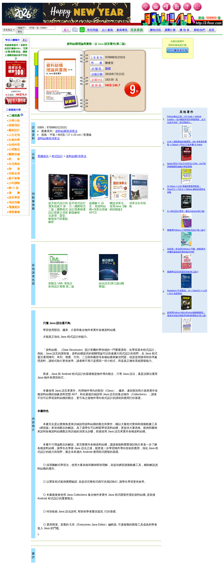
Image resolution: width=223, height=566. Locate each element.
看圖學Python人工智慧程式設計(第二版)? (186, 230)
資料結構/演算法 (76, 156)
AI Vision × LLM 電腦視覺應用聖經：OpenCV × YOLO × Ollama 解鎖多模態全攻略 (186, 189)
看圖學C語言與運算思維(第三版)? (182, 272)
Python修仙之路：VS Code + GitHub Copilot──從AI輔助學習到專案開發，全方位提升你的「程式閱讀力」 (186, 119)
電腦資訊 (43, 156)
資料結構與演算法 (66, 131)
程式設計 (57, 156)
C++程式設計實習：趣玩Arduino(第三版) (186, 211)
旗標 (108, 68)
